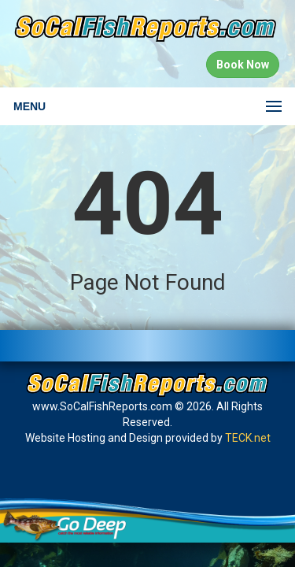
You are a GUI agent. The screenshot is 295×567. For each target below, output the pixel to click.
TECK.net (248, 438)
